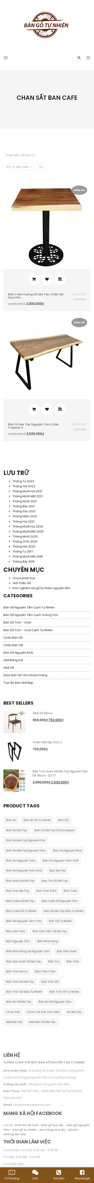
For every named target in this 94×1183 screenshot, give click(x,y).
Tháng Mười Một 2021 (28, 496)
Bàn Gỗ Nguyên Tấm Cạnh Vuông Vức (30, 615)
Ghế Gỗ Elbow (43, 713)
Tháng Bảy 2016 (24, 561)
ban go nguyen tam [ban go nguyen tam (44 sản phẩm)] (20, 860)
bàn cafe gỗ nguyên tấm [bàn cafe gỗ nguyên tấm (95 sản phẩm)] (60, 901)
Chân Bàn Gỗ (13, 637)
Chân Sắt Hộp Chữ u (47, 742)
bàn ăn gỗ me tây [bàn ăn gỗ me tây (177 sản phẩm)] (18, 1002)
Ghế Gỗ (8, 668)
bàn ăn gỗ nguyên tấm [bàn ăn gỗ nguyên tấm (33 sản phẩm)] (55, 1002)
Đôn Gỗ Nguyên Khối (18, 653)
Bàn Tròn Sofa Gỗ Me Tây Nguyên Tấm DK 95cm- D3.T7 (60, 773)
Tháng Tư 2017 (23, 551)
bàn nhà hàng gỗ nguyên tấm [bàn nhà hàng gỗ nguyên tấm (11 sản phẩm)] (28, 951)
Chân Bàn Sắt (13, 645)
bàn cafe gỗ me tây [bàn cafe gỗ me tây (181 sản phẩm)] (20, 901)
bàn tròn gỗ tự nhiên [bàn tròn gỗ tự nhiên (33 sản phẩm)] (64, 992)
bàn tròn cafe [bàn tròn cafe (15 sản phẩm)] (45, 971)
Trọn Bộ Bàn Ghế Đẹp (18, 683)
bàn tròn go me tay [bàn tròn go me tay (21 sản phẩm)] (20, 982)
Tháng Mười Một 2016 (28, 556)
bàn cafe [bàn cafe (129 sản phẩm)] (70, 891)
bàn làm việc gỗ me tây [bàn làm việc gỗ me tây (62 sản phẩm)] (50, 931)
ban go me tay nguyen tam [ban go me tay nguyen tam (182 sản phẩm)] (26, 850)
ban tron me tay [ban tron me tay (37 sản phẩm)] (17, 891)
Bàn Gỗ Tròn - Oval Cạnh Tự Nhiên (28, 630)
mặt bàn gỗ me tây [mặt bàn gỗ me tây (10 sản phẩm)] (42, 1022)
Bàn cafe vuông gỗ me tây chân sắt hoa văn (36, 296)
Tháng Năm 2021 (25, 516)
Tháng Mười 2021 (25, 501)
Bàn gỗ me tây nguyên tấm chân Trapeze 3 (33, 426)
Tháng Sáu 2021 (24, 511)
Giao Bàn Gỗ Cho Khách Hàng (25, 675)
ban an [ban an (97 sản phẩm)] (11, 820)
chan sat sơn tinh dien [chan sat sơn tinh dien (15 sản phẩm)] (43, 1012)
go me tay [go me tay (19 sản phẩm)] (74, 1012)
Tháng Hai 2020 (24, 546)
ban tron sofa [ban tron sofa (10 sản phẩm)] (46, 891)
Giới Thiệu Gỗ (22, 583)
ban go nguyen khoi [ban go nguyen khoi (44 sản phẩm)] (67, 850)
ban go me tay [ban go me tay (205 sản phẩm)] (16, 830)
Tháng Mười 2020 (25, 536)
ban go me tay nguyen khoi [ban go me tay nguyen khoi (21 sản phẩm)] (25, 840)
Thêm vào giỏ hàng (33, 279)
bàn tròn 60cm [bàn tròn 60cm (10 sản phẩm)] (17, 971)
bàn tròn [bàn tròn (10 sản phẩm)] (73, 961)
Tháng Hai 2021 (23, 521)
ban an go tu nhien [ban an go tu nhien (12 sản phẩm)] (37, 820)
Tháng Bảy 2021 (24, 506)
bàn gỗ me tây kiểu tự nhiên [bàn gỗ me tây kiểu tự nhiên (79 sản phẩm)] (64, 911)
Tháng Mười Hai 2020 (28, 526)
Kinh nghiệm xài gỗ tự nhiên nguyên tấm (41, 588)
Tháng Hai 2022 (24, 486)
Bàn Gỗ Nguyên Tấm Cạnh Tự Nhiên (29, 607)
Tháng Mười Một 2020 (28, 531)
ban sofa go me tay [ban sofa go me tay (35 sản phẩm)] (20, 881)
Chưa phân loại (24, 578)
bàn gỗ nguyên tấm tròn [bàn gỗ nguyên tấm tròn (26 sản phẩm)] (24, 921)
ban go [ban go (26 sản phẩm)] (63, 820)
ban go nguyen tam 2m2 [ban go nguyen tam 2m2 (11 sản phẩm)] (24, 870)
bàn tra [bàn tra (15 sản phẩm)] (53, 961)
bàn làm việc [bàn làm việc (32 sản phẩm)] (15, 931)
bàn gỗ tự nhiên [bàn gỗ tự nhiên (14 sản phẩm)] (60, 921)
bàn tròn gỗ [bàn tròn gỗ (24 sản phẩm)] (49, 982)
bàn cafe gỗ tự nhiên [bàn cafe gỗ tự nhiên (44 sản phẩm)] (21, 911)
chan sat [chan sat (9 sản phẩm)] (13, 1012)
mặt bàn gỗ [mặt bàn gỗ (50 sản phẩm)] (14, 1022)
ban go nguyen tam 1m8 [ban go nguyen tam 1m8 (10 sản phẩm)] (60, 860)
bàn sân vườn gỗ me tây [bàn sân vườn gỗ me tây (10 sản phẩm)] (23, 961)
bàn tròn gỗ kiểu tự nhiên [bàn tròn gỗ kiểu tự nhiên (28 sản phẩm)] (24, 992)
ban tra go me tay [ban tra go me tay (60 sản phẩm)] (55, 881)
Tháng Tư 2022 (23, 481)
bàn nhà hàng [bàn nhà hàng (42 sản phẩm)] (47, 941)
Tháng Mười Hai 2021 (27, 491)
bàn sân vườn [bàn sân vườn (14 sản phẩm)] (67, 951)
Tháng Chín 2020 (25, 541)
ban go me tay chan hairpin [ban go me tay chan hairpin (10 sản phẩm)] (54, 830)
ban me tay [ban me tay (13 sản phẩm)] (58, 870)
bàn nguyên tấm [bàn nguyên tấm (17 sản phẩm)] (18, 941)
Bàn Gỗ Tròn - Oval (17, 622)
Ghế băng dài (13, 660)
